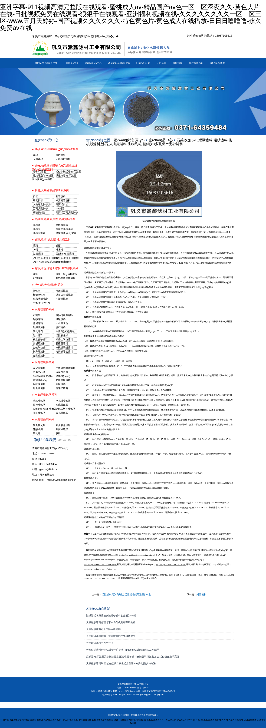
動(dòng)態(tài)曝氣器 (43, 408)
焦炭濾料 (38, 323)
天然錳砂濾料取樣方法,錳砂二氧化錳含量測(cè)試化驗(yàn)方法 (121, 663)
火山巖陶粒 (62, 323)
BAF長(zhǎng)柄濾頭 (66, 257)
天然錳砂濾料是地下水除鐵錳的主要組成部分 (110, 636)
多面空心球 (39, 372)
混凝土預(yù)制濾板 (66, 274)
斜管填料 (201, 594)
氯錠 (58, 433)
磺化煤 (36, 433)
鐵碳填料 (60, 319)
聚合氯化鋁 (39, 425)
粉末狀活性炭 (40, 298)
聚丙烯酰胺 (62, 429)
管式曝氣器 (39, 400)
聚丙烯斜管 (62, 204)
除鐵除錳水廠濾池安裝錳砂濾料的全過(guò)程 (111, 615)
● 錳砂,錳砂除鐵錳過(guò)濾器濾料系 (55, 149)
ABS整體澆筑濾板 (65, 278)
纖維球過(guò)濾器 (43, 175)
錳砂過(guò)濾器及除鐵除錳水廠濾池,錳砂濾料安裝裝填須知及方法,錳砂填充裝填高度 (132, 656)
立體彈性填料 (63, 380)
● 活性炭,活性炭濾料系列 (48, 284)
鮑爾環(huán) (40, 380)
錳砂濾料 (38, 319)
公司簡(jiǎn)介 (70, 63)
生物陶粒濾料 (40, 347)
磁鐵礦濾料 (39, 327)
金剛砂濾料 (39, 355)
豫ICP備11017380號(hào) (152, 694)
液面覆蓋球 (62, 372)
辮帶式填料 (62, 388)
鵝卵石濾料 (39, 351)
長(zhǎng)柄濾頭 (65, 253)
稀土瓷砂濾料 (40, 339)
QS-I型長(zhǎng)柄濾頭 (43, 257)
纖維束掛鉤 (39, 233)
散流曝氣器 (62, 404)
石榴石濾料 (62, 343)
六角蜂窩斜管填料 (43, 204)
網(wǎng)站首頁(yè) (46, 63)
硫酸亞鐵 (38, 429)
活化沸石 (38, 331)
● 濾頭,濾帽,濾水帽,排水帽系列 (51, 239)
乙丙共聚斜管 (40, 208)
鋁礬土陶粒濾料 (64, 339)
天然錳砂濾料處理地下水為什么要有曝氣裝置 (110, 622)
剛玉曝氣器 (39, 412)
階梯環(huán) (63, 376)
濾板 (35, 274)
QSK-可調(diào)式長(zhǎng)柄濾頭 (43, 261)
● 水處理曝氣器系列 (44, 394)
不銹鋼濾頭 (62, 261)
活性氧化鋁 (62, 335)
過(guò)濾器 (39, 171)
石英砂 (36, 315)
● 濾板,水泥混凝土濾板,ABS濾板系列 (55, 268)
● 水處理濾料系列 (43, 309)
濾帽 (58, 245)
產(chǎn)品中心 (93, 63)
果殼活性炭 (62, 290)
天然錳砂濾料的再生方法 (99, 642)
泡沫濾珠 (38, 335)
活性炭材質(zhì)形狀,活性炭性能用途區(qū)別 (126, 594)
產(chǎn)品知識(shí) (119, 63)
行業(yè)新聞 (143, 63)
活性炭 (36, 290)
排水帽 (59, 249)
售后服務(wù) (196, 63)
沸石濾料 (60, 327)
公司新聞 (161, 63)
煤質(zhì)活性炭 (64, 294)
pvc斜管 (60, 208)
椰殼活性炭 (39, 294)
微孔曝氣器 (62, 412)
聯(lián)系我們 (217, 63)
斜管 (35, 196)
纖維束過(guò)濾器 (66, 175)
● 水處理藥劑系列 (43, 419)
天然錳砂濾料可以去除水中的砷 (103, 629)
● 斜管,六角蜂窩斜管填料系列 (50, 190)
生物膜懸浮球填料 (65, 368)
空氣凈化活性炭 (41, 302)
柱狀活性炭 (62, 298)
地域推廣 (177, 63)
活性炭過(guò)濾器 (42, 179)
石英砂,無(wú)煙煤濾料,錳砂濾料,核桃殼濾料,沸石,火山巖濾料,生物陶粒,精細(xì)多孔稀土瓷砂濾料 (159, 142)
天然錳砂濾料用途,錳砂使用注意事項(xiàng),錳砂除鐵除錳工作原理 (122, 649)
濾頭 (35, 245)
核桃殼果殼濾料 (64, 347)
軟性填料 (60, 384)
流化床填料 (39, 368)
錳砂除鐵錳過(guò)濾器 (66, 171)
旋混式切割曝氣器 (65, 408)
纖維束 (36, 229)
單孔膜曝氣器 (63, 400)
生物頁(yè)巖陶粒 (65, 331)
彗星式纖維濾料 (64, 229)
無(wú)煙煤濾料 (64, 315)
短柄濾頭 (38, 253)
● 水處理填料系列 (43, 362)
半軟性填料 (39, 384)
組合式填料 (39, 388)
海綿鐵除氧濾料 (64, 351)
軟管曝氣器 (39, 404)
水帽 (35, 249)
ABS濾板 (38, 278)
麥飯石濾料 (39, 343)
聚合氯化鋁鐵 (63, 425)
